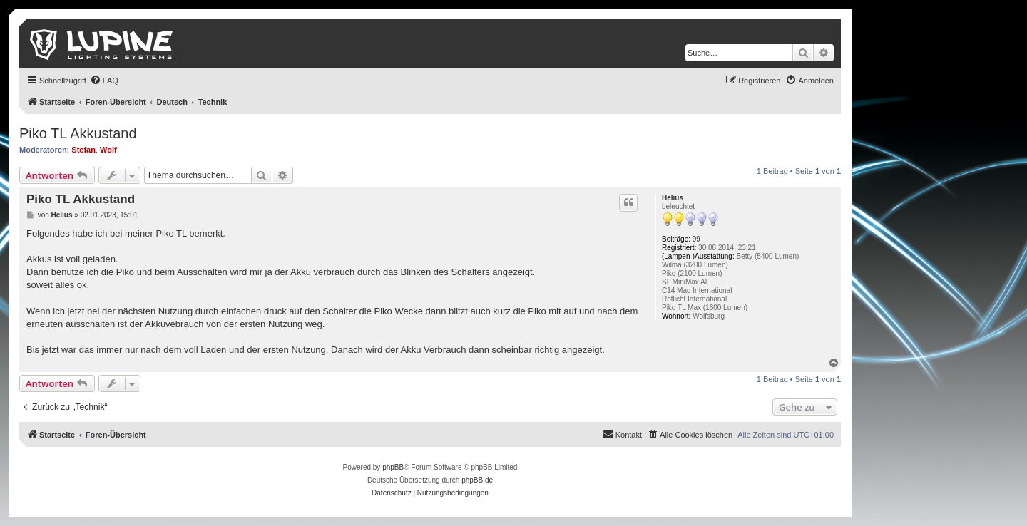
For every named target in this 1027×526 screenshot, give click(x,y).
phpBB (393, 467)
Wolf (108, 149)
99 (696, 239)
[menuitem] (104, 80)
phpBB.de (477, 480)
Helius (672, 198)
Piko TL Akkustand (78, 133)
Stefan (83, 149)
